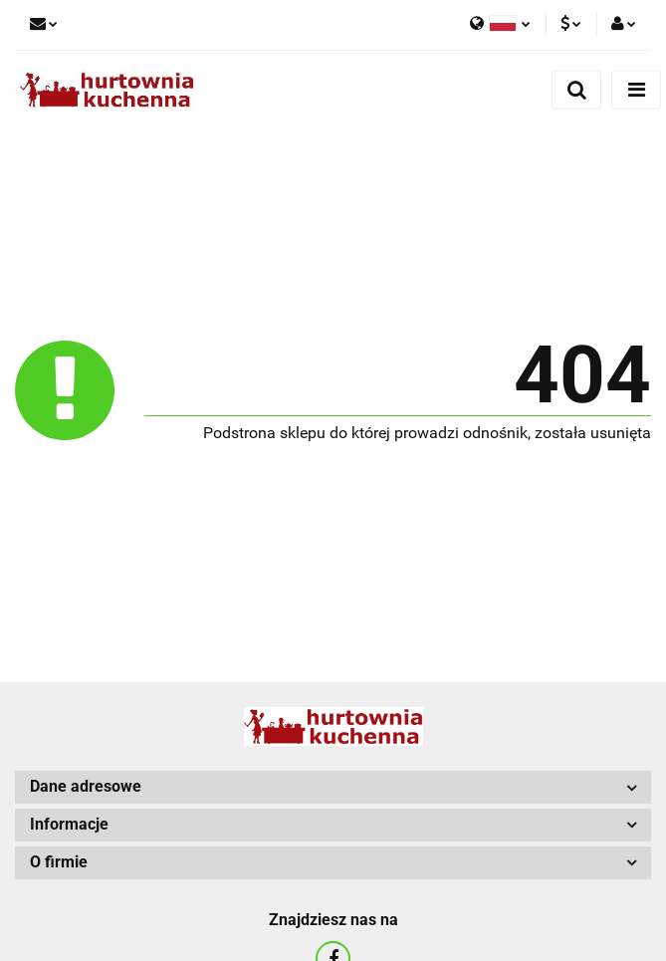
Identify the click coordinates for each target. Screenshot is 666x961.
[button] (333, 787)
